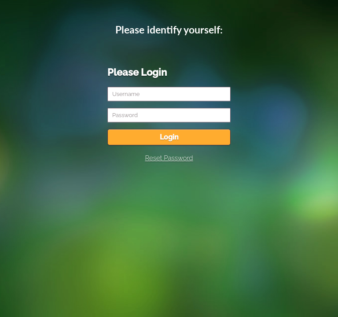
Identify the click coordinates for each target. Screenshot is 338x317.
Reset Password (169, 158)
